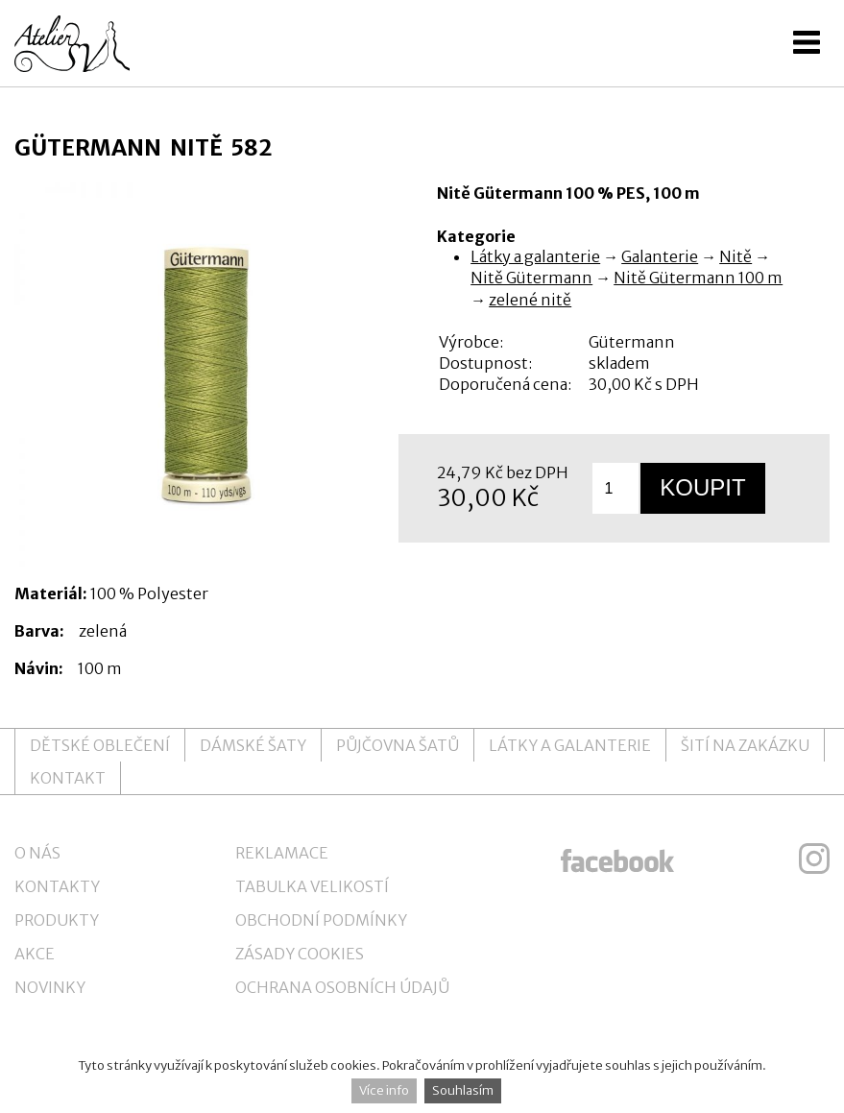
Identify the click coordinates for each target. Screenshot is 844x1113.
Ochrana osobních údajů (342, 987)
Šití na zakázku (745, 745)
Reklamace (281, 852)
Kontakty (57, 886)
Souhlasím (463, 1090)
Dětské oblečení (100, 745)
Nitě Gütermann (531, 277)
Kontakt (68, 777)
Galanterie (659, 256)
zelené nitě (530, 299)
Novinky (49, 987)
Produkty (56, 920)
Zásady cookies (299, 953)
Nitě (735, 256)
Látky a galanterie (535, 256)
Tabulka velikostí (312, 886)
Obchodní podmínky (321, 920)
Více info (384, 1090)
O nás (37, 852)
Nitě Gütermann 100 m (698, 277)
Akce (34, 953)
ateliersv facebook (617, 858)
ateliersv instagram (814, 858)
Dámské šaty (253, 745)
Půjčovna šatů (397, 745)
